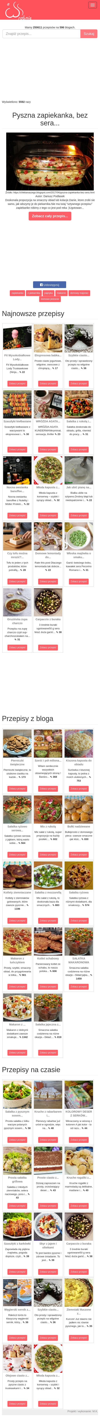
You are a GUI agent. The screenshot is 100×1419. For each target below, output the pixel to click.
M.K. (95, 1411)
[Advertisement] (50, 69)
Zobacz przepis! (17, 383)
